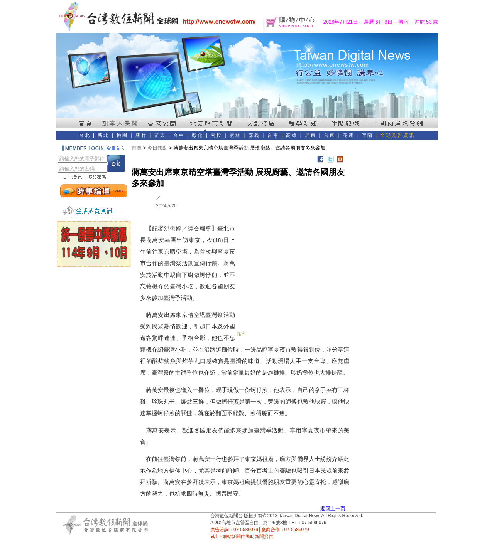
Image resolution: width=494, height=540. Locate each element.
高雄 (292, 135)
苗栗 (160, 135)
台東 (329, 135)
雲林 (235, 135)
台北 (85, 135)
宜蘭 (367, 135)
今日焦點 (157, 148)
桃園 (122, 135)
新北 (103, 135)
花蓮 (348, 135)
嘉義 (254, 135)
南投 (216, 135)
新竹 (141, 135)
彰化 (197, 135)
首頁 (137, 148)
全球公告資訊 (397, 135)
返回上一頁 (332, 508)
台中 (179, 135)
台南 (273, 135)
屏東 (310, 135)
